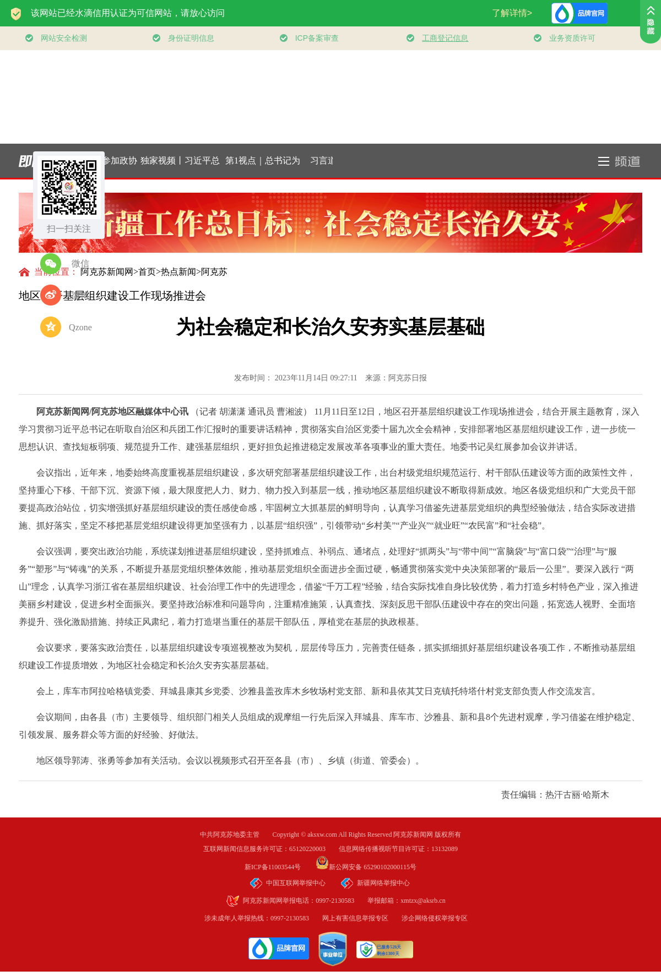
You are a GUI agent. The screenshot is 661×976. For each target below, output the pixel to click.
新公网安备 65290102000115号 (366, 867)
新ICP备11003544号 (279, 867)
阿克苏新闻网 (106, 271)
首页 (147, 271)
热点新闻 (178, 271)
